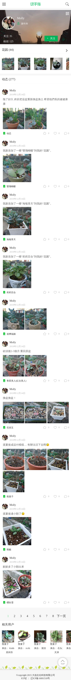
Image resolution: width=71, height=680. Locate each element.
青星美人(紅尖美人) (16, 380)
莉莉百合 (11, 292)
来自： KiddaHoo (10, 648)
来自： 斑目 (40, 648)
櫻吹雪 (10, 602)
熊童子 (10, 496)
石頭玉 (10, 427)
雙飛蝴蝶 (11, 186)
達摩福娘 (11, 334)
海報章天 (11, 239)
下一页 (61, 616)
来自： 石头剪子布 (59, 648)
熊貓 (9, 549)
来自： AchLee (25, 648)
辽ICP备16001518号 (40, 678)
